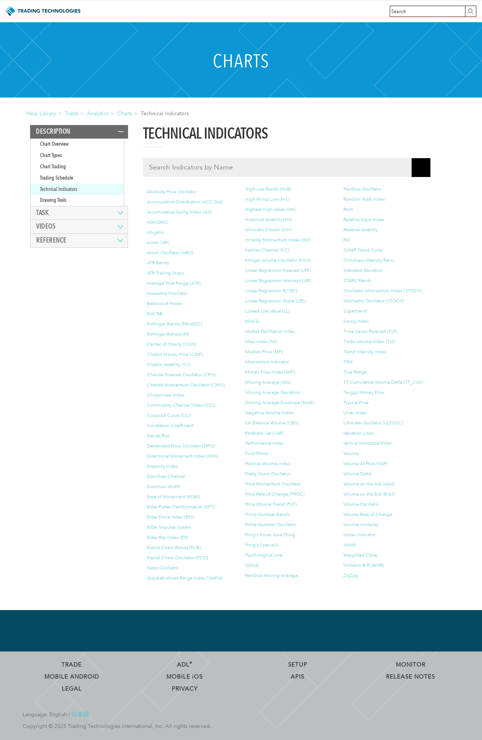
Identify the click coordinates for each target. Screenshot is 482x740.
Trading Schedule (56, 178)
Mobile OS (184, 676)
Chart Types (51, 155)
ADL (184, 664)
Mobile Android (71, 676)
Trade (71, 113)
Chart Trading (53, 166)
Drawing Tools (53, 200)
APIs (297, 676)
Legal (72, 689)
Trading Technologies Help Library (42, 11)
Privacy (185, 689)
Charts (124, 113)
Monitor (411, 664)
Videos (45, 226)
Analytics (97, 113)
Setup (297, 664)
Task (42, 213)
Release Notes (410, 676)
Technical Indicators (58, 189)
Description (53, 131)
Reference (51, 240)
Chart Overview (54, 144)
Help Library (41, 113)
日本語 (80, 714)
